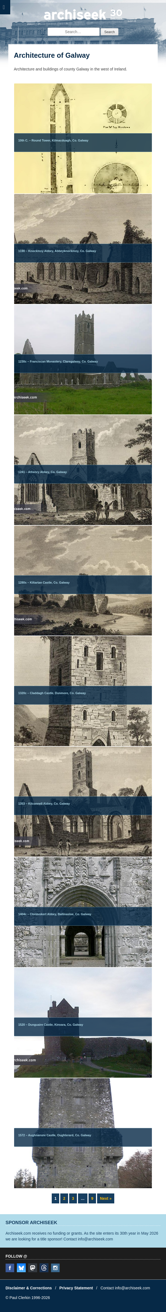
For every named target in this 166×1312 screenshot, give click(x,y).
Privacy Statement (76, 1288)
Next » (105, 1198)
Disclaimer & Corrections (29, 1288)
